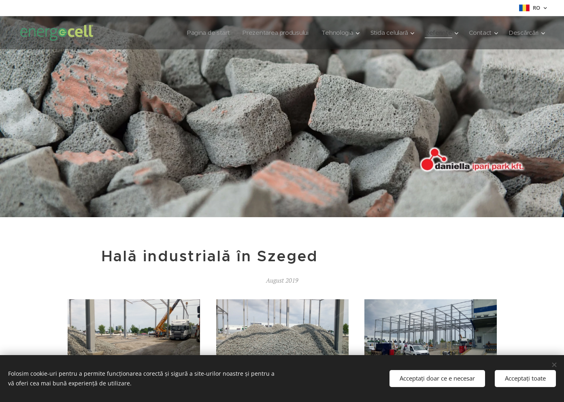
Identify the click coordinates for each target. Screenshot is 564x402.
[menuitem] (200, 33)
